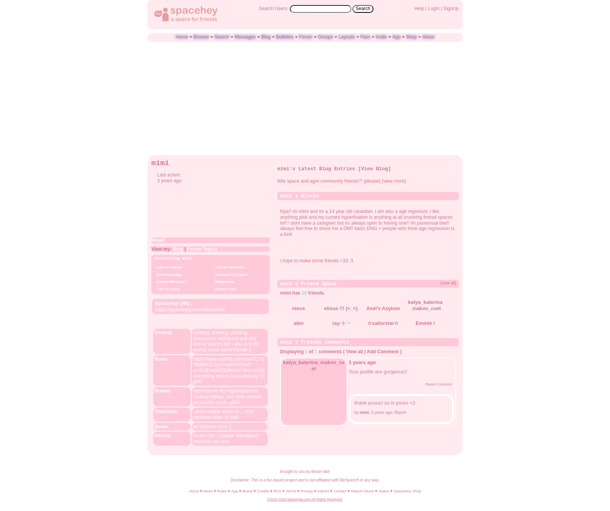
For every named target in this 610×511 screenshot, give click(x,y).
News (208, 490)
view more (394, 181)
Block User (224, 281)
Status (384, 490)
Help (419, 8)
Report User (225, 289)
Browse (201, 37)
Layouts (346, 37)
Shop (411, 37)
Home (181, 37)
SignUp (451, 8)
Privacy (306, 490)
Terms (291, 490)
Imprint (323, 490)
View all (354, 350)
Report (400, 411)
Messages (245, 37)
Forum (305, 37)
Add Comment (383, 350)
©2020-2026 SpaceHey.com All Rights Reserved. (305, 499)
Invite (381, 37)
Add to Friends (168, 267)
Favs (365, 37)
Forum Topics (202, 249)
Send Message (168, 274)
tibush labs (320, 471)
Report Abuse (362, 490)
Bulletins (284, 37)
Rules (222, 490)
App (396, 37)
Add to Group (167, 289)
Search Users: (273, 8)
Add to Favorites (229, 267)
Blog (265, 37)
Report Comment (435, 383)
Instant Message (169, 281)
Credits (263, 490)
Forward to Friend (230, 274)
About (428, 37)
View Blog (374, 168)
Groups (325, 37)
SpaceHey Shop (407, 490)
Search (363, 8)
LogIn (434, 8)
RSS (277, 490)
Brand (247, 490)
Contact (340, 490)
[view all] (448, 283)
